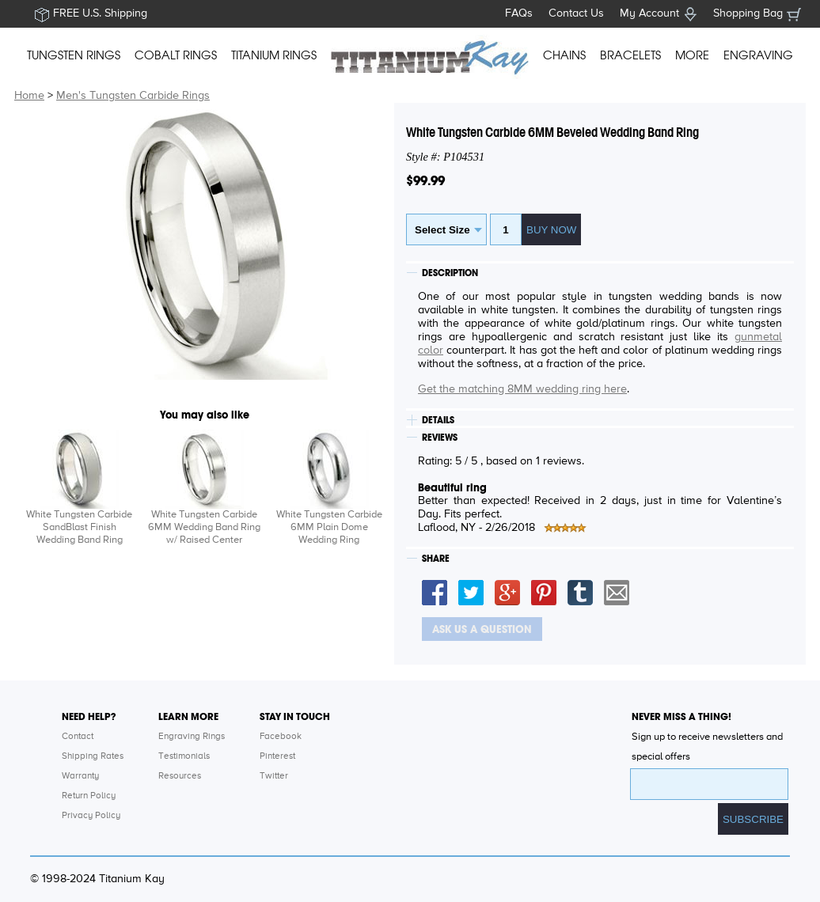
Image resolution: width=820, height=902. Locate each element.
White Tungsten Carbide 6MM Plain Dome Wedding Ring (329, 527)
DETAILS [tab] (438, 420)
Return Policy (89, 796)
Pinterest (277, 756)
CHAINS (564, 55)
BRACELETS (630, 55)
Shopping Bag (748, 13)
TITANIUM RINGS (274, 55)
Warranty (80, 776)
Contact (77, 736)
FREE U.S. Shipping (100, 13)
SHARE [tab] (436, 558)
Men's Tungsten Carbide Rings (133, 95)
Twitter (274, 776)
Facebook (281, 736)
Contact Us (576, 13)
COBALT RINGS (176, 55)
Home (29, 95)
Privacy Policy (91, 816)
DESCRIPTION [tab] (450, 273)
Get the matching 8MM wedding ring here (522, 389)
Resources (179, 776)
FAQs (519, 13)
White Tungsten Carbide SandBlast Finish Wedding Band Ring (79, 527)
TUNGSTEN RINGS (73, 55)
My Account (649, 13)
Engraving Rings (191, 736)
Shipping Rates (92, 756)
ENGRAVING (758, 55)
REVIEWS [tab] (439, 437)
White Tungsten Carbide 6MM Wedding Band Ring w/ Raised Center (204, 527)
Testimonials (184, 756)
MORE (692, 55)
